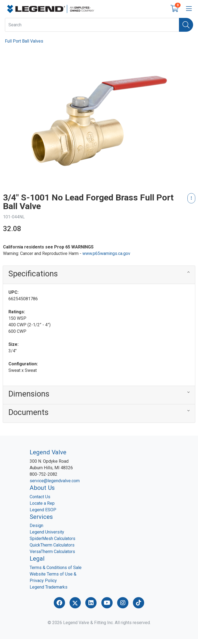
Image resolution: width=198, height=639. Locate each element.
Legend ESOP (43, 509)
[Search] (186, 25)
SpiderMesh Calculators (52, 538)
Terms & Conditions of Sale (56, 567)
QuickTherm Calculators (52, 545)
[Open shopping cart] (174, 9)
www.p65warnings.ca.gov (106, 253)
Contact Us (40, 496)
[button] (99, 275)
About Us (42, 487)
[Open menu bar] (188, 8)
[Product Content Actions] (191, 198)
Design (36, 525)
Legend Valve (48, 452)
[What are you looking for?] (92, 25)
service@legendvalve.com (55, 480)
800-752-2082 (43, 474)
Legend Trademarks (48, 587)
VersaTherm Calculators (52, 551)
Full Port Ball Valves (24, 41)
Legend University (47, 532)
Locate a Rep (42, 503)
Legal (37, 558)
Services (41, 516)
